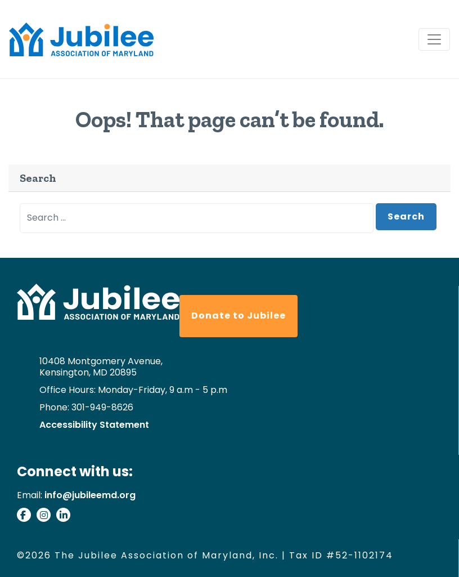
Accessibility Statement (94, 425)
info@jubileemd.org (90, 495)
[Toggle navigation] (434, 39)
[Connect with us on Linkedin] (66, 517)
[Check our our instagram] (46, 517)
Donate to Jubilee (238, 315)
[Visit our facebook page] (27, 517)
